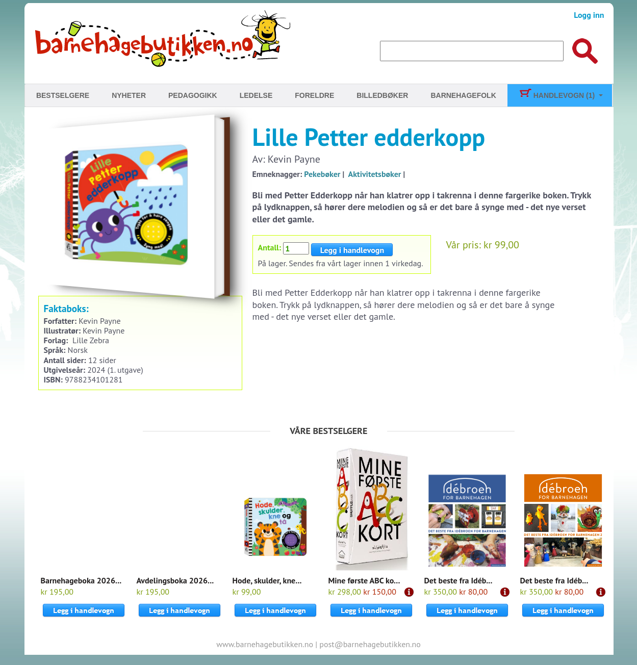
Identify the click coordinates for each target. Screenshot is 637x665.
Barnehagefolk (463, 95)
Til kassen (499, 201)
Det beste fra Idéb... (458, 580)
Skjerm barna (484, 128)
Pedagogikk (192, 95)
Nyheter (129, 95)
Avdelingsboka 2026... (175, 580)
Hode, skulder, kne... (267, 580)
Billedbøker (382, 95)
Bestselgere (62, 95)
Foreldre (314, 95)
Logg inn (589, 15)
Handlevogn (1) (557, 95)
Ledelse (256, 95)
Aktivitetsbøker (374, 174)
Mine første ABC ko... (364, 580)
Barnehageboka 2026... (81, 580)
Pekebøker (322, 174)
